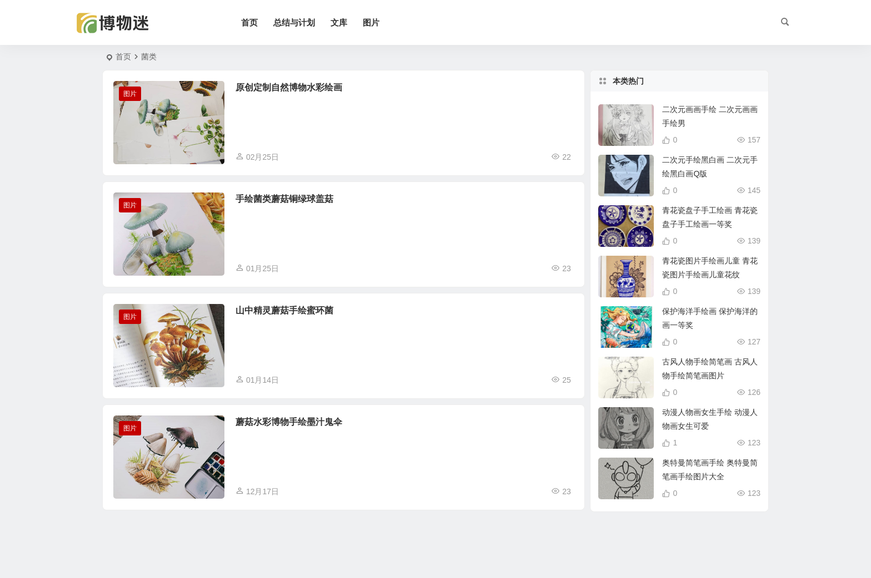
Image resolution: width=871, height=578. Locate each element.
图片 (371, 22)
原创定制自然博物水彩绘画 (289, 87)
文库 (339, 22)
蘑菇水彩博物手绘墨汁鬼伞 (289, 422)
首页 (249, 22)
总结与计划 (294, 22)
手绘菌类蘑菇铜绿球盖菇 (284, 199)
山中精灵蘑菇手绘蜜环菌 (284, 310)
